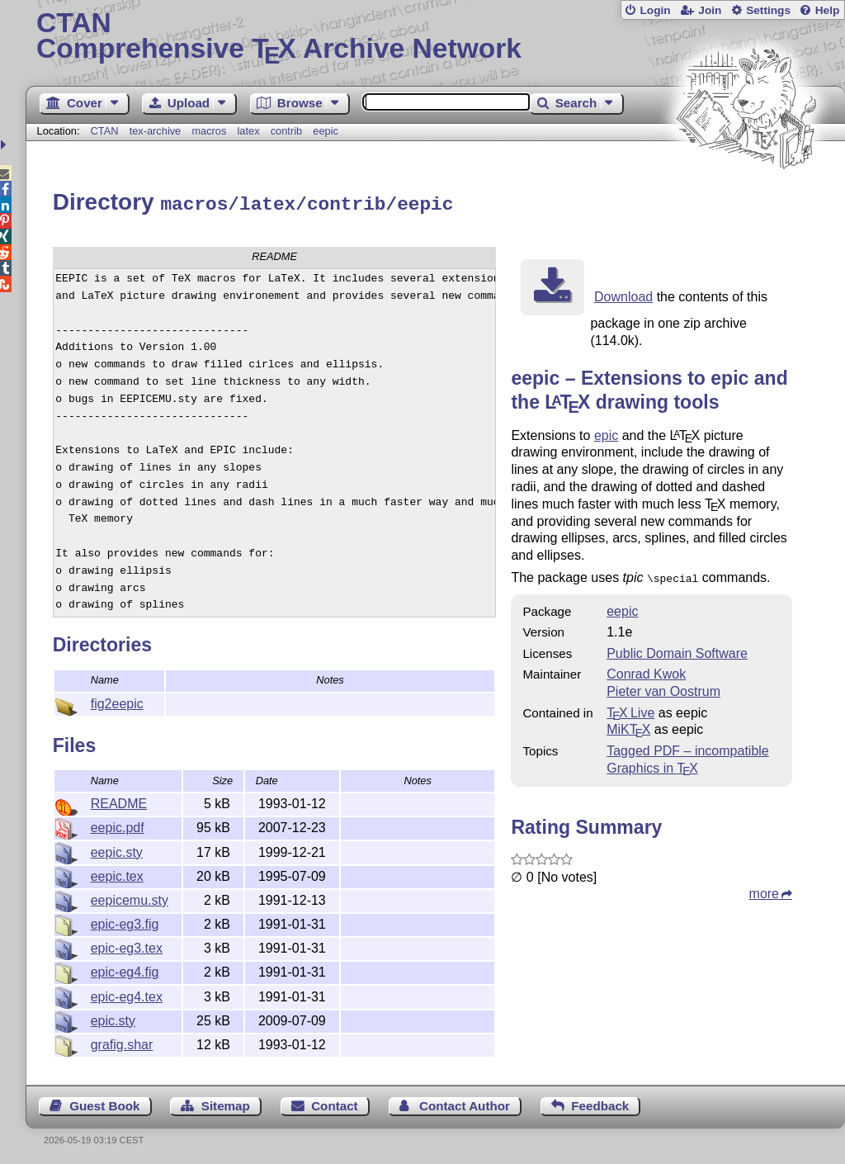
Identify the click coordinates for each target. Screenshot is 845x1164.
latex (249, 131)
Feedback (600, 1103)
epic (606, 433)
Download (623, 294)
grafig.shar (122, 1042)
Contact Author (464, 1103)
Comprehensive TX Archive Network (435, 37)
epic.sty (113, 1018)
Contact (334, 1103)
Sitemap (225, 1103)
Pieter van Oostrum (663, 687)
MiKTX (628, 725)
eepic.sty (117, 850)
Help (827, 10)
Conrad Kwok (646, 670)
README (119, 801)
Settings (768, 10)
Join (709, 10)
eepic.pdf (117, 825)
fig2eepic (117, 701)
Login (655, 10)
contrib (286, 131)
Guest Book (104, 1103)
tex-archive (156, 131)
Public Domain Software (677, 649)
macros (208, 131)
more (764, 889)
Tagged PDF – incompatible (688, 747)
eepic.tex (117, 874)
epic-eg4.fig (125, 970)
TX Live (630, 709)
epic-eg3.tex (127, 946)
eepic (325, 131)
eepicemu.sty (129, 898)
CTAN (105, 131)
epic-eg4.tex (127, 994)
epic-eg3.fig (125, 922)
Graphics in (652, 764)
